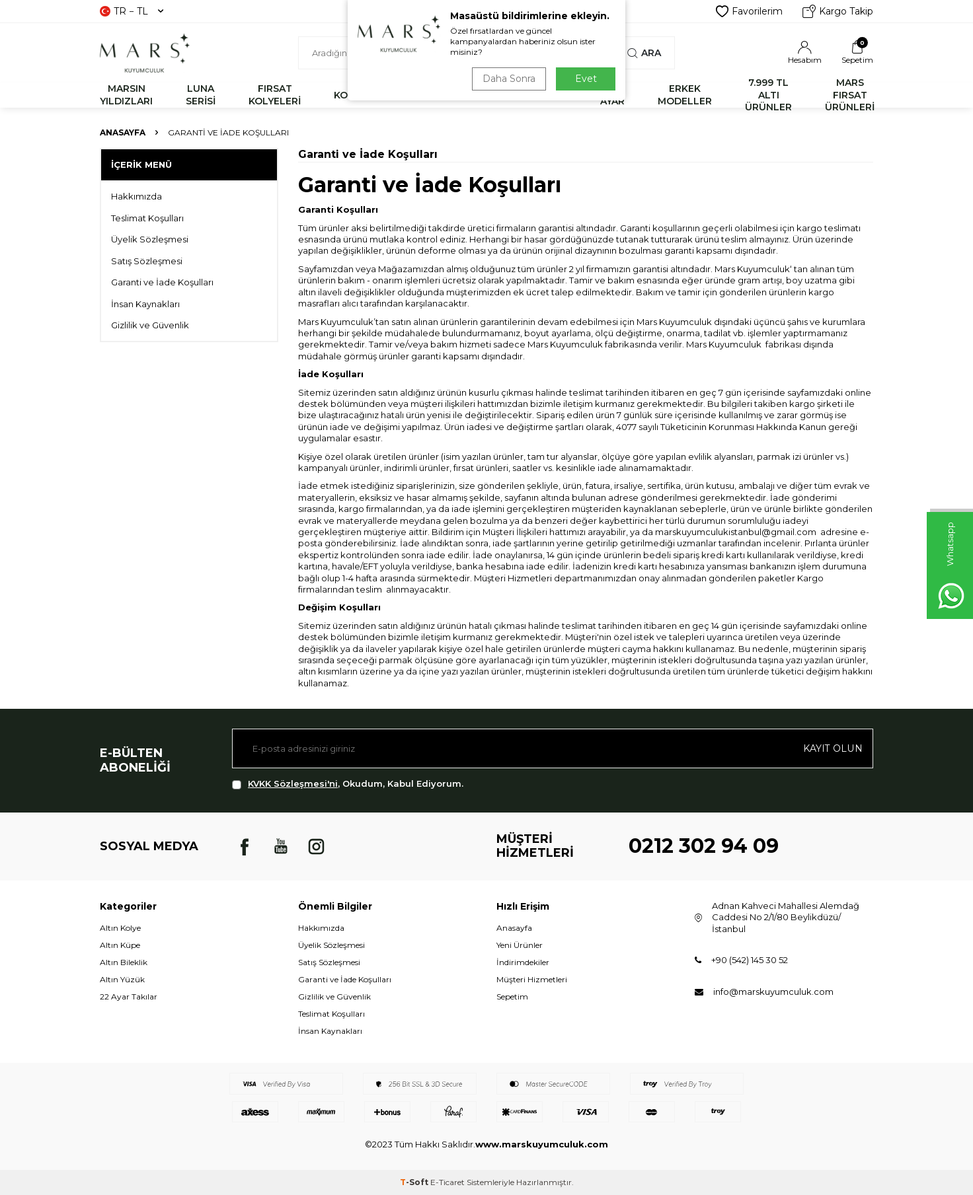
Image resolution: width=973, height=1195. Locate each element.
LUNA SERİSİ (200, 95)
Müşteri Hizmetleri (531, 979)
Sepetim (512, 996)
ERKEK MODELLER (685, 95)
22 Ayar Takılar (128, 996)
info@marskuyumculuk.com (773, 991)
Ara (644, 53)
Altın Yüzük (122, 979)
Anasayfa (122, 132)
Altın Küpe (120, 945)
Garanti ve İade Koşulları (162, 282)
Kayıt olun (833, 748)
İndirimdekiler (522, 962)
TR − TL (131, 11)
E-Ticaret (447, 1182)
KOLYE (349, 95)
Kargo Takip (837, 11)
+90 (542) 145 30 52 (749, 960)
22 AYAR (612, 95)
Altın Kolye (120, 928)
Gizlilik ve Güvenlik (150, 325)
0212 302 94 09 (704, 846)
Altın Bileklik (123, 962)
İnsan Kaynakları (145, 304)
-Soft (415, 1182)
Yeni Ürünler (519, 945)
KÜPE (554, 95)
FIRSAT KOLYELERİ (275, 95)
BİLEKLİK (419, 95)
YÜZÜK (491, 95)
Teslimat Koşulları (147, 218)
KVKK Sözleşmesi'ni (293, 783)
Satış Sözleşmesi (146, 261)
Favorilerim (749, 11)
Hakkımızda (136, 196)
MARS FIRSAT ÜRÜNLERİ (850, 95)
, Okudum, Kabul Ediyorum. (347, 783)
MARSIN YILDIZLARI (126, 95)
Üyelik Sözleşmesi (149, 239)
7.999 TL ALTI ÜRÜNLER (768, 95)
